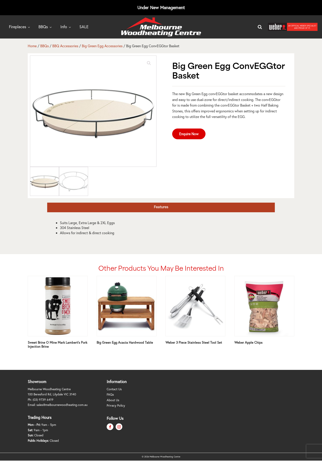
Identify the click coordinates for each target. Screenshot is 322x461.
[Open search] (259, 26)
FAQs (110, 394)
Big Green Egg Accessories (102, 45)
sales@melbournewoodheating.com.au (61, 405)
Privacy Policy (116, 405)
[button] (149, 63)
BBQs (43, 26)
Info (63, 26)
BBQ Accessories (65, 45)
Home (32, 45)
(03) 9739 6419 (43, 399)
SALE (84, 26)
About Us (113, 400)
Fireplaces (17, 26)
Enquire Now (189, 133)
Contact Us (114, 389)
